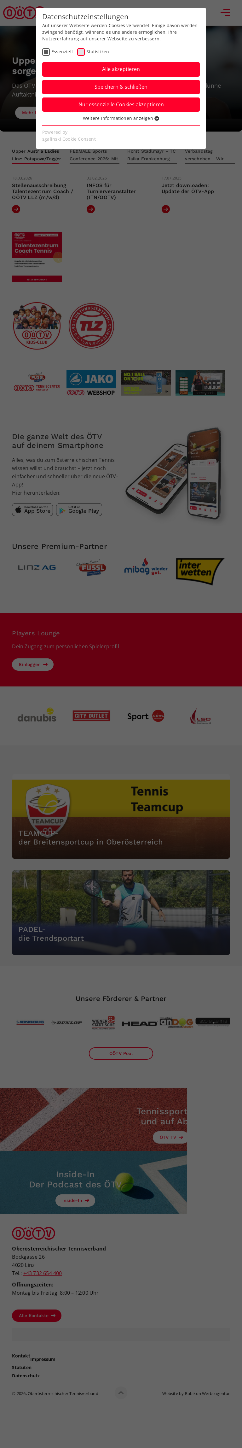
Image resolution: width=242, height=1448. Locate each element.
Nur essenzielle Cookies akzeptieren (121, 104)
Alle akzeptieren (121, 69)
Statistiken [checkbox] (97, 52)
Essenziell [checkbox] (62, 52)
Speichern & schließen (121, 86)
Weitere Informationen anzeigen (121, 118)
